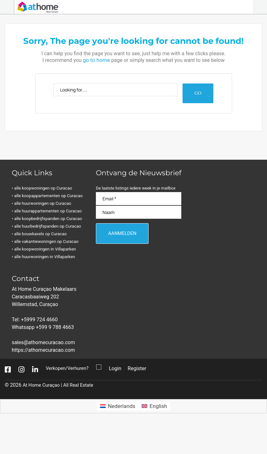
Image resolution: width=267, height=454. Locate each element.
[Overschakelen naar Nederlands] (117, 437)
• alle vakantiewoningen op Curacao (49, 272)
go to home (96, 60)
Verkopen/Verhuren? (69, 400)
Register (140, 400)
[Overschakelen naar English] (154, 437)
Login (118, 400)
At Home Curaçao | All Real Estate (61, 416)
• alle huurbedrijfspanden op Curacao (40, 253)
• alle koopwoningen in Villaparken (48, 280)
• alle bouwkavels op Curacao (43, 265)
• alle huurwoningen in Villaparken (47, 287)
